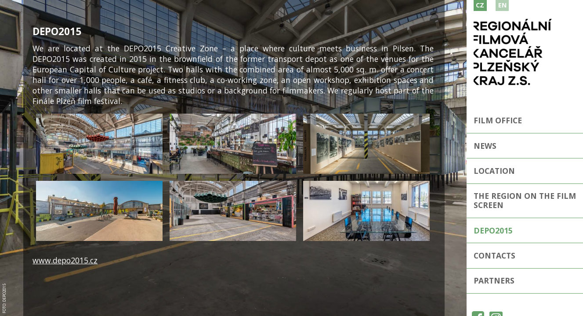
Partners (494, 280)
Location (494, 170)
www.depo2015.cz (65, 260)
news (485, 145)
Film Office (498, 120)
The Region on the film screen (525, 200)
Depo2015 (493, 230)
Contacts (494, 255)
